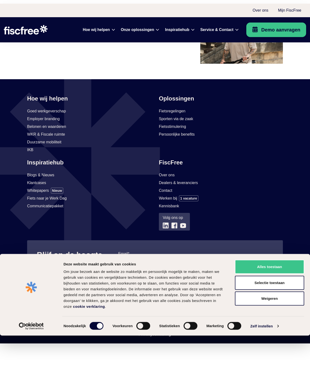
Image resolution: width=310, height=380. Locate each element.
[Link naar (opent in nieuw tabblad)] (166, 262)
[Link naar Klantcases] (36, 219)
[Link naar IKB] (30, 186)
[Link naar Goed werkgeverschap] (46, 148)
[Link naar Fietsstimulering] (172, 163)
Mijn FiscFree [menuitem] (289, 7)
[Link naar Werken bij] (178, 235)
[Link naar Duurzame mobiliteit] (44, 179)
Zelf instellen (261, 370)
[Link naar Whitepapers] (45, 227)
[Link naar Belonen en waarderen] (46, 163)
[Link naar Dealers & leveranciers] (178, 219)
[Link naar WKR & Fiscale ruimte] (46, 171)
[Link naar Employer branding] (43, 155)
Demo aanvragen (280, 26)
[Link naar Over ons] (167, 212)
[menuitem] (99, 26)
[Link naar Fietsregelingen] (172, 148)
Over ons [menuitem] (260, 7)
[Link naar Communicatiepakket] (45, 243)
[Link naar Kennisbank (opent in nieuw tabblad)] (169, 243)
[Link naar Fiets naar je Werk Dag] (47, 235)
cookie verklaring (89, 351)
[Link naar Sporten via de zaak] (176, 155)
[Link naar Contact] (165, 227)
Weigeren (269, 343)
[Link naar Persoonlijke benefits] (177, 171)
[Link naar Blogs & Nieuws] (40, 212)
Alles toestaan (269, 311)
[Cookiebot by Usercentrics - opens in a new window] (31, 370)
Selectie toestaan (270, 327)
